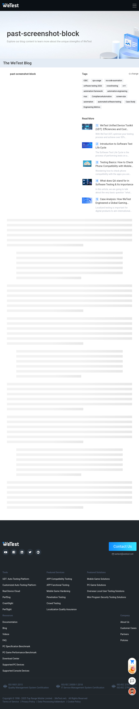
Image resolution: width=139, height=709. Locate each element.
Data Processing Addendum (51, 701)
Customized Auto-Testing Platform (19, 585)
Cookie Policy (74, 701)
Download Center (11, 658)
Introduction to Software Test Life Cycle (113, 145)
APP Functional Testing (58, 585)
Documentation (10, 622)
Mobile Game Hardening (58, 591)
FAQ (4, 640)
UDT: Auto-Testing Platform (16, 579)
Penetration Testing (56, 597)
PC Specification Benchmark (16, 646)
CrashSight (8, 603)
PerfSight (7, 609)
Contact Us (122, 546)
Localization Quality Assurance (62, 609)
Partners (124, 634)
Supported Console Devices (16, 670)
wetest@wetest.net (124, 554)
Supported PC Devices (13, 664)
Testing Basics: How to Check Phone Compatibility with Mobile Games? (114, 164)
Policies (124, 640)
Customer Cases (128, 628)
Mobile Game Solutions (98, 579)
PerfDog (6, 597)
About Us (124, 622)
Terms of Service (11, 701)
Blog (5, 628)
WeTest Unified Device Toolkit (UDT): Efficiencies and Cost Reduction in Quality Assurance (114, 127)
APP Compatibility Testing (59, 579)
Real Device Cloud (11, 591)
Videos (6, 634)
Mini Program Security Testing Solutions (106, 597)
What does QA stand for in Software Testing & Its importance (114, 182)
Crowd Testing (54, 603)
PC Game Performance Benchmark (19, 652)
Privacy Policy (28, 701)
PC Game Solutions (96, 585)
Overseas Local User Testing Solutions (105, 591)
